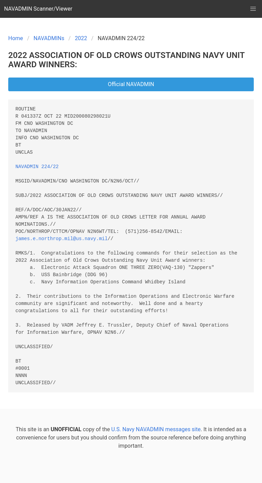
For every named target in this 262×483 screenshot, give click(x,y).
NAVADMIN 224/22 (37, 167)
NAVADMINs (49, 38)
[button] (253, 9)
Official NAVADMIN (131, 84)
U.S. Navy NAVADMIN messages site (156, 429)
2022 (81, 38)
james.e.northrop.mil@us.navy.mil (61, 239)
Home (15, 38)
